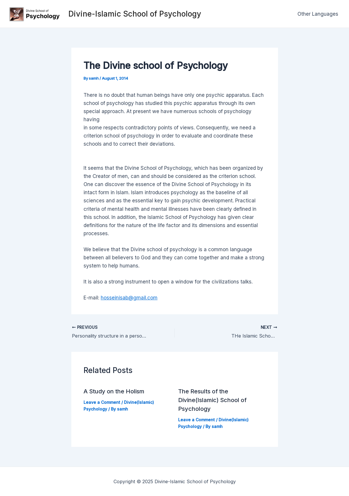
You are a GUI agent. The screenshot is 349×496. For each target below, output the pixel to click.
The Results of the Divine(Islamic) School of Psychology (212, 400)
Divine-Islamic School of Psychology (134, 13)
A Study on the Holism (114, 391)
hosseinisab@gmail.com (129, 298)
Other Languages (317, 14)
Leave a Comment (102, 402)
